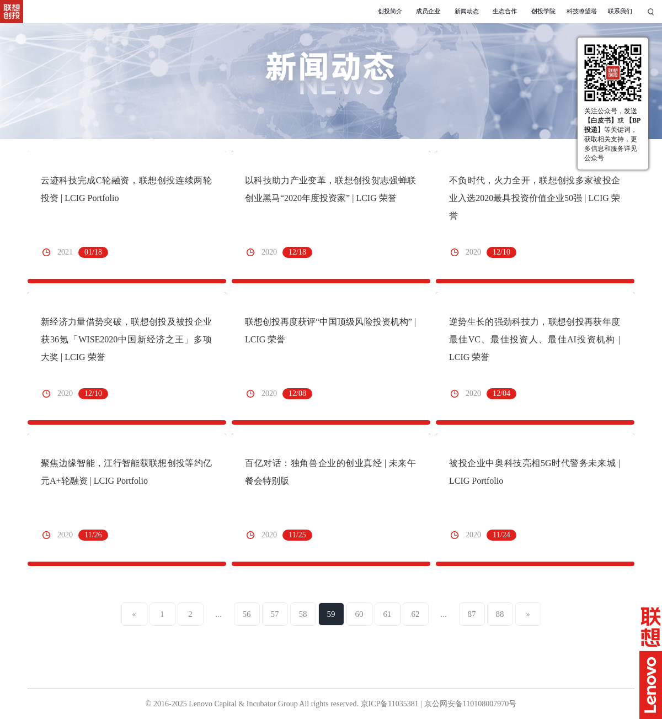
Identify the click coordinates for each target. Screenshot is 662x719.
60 (359, 614)
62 (416, 614)
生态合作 (505, 11)
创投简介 (390, 11)
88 (500, 614)
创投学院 (543, 11)
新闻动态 (467, 11)
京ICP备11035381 (390, 704)
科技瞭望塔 (582, 11)
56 (247, 614)
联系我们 (620, 11)
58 (303, 614)
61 (387, 614)
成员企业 (428, 11)
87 (472, 614)
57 (275, 614)
